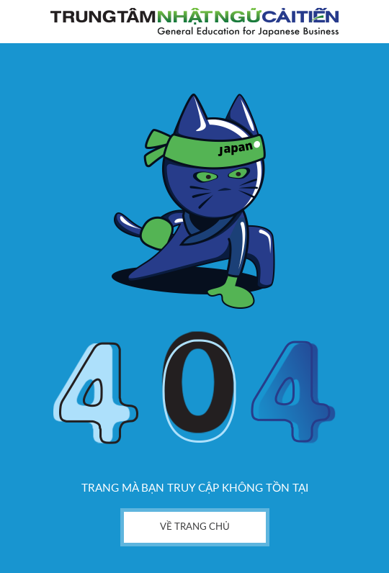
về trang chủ (195, 527)
